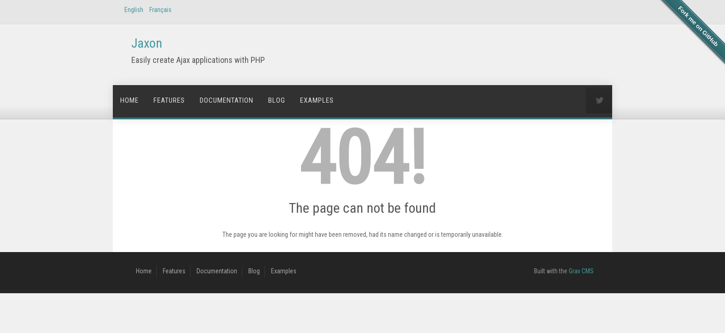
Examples (317, 100)
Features (169, 100)
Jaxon (146, 43)
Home (129, 100)
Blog (276, 100)
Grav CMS (581, 271)
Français (160, 9)
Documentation (226, 100)
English (133, 9)
